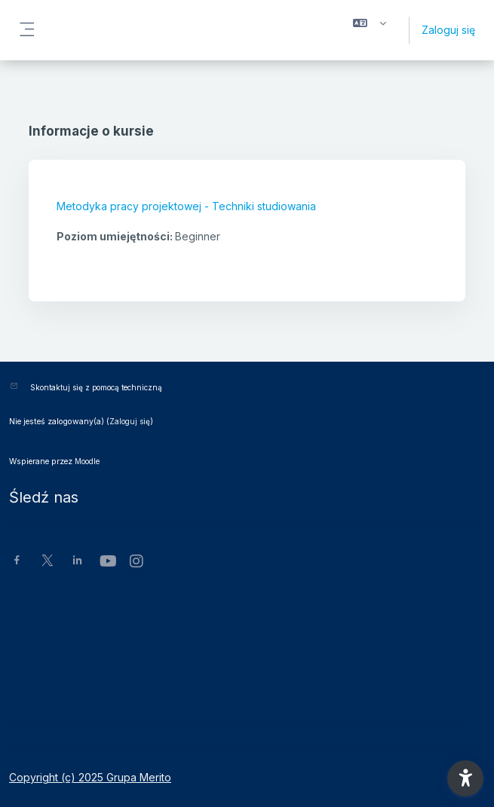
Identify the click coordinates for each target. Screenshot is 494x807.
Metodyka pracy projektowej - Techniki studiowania (186, 206)
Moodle (87, 461)
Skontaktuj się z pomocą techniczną (96, 387)
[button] (369, 30)
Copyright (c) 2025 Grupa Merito (90, 777)
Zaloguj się (448, 29)
